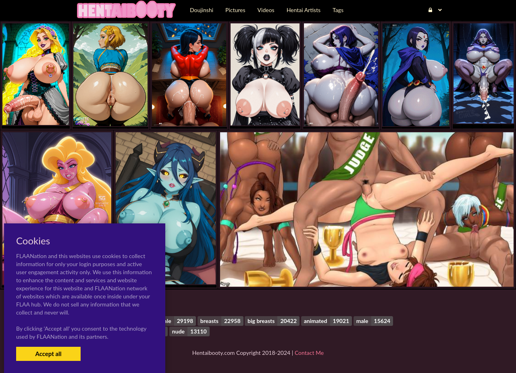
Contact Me (309, 352)
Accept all (48, 353)
